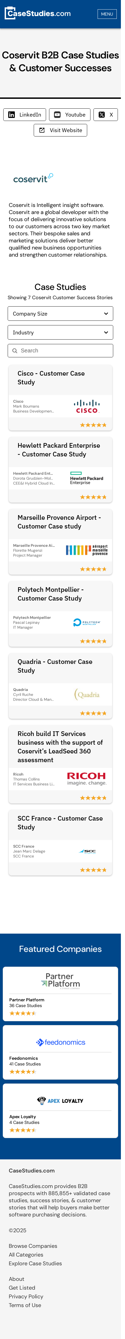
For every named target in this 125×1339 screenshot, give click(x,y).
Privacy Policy (26, 1296)
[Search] (65, 351)
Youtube (70, 114)
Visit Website (60, 130)
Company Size (60, 313)
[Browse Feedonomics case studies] (60, 1052)
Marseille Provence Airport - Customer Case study (59, 521)
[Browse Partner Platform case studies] (60, 994)
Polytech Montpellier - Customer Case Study (51, 593)
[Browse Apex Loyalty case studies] (60, 1110)
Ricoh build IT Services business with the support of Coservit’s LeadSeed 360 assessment (60, 746)
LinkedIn (24, 114)
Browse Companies (33, 1245)
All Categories (26, 1254)
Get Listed (22, 1287)
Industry (60, 332)
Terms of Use (25, 1305)
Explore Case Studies (35, 1263)
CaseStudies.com (32, 1170)
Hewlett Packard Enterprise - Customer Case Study (59, 449)
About (16, 1278)
